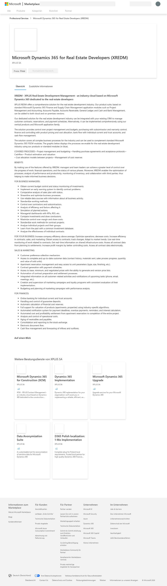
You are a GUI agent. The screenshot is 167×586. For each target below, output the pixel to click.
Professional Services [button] (19, 18)
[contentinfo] (31, 18)
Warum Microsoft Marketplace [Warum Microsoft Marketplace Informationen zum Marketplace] (19, 512)
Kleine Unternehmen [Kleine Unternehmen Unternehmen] (90, 543)
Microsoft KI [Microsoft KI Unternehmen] (87, 509)
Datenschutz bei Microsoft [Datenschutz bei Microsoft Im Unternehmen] (120, 523)
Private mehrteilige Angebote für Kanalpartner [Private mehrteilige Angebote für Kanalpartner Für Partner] (70, 565)
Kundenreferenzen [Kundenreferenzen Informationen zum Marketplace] (15, 522)
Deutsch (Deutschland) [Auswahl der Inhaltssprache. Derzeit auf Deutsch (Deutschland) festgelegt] (22, 575)
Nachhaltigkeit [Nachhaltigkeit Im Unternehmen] (115, 533)
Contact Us (44, 580)
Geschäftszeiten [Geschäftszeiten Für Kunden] (41, 509)
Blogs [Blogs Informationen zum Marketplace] (10, 517)
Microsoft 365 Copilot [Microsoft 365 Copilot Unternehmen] (91, 533)
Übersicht (20, 86)
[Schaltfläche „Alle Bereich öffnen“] (8, 11)
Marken (103, 580)
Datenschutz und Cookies (62, 580)
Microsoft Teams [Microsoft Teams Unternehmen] (89, 538)
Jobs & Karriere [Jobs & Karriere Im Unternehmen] (116, 509)
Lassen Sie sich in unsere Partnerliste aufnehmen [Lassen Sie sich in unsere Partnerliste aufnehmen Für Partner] (69, 515)
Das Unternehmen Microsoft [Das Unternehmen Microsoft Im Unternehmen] (120, 514)
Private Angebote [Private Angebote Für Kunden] (41, 523)
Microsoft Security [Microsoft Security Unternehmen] (90, 514)
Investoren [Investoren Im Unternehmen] (114, 528)
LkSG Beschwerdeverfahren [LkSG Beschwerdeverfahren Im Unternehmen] (120, 538)
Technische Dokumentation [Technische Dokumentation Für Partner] (70, 526)
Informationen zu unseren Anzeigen (124, 580)
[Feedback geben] (116, 4)
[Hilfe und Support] (120, 4)
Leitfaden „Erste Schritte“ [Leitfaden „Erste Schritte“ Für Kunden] (44, 514)
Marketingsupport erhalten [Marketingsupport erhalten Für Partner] (70, 521)
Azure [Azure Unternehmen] (85, 519)
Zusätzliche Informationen (41, 86)
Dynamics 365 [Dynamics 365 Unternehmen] (88, 523)
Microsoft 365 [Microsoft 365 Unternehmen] (88, 528)
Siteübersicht (30, 580)
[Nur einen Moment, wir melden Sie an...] (158, 4)
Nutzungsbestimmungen (86, 580)
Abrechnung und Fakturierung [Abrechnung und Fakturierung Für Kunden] (41, 536)
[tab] (21, 86)
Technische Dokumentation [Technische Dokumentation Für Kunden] (45, 519)
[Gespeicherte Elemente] (124, 4)
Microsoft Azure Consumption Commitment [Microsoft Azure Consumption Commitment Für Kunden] (45, 529)
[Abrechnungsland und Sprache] (140, 4)
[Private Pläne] (127, 4)
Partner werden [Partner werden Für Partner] (66, 509)
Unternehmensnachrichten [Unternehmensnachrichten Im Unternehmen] (120, 519)
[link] (32, 390)
